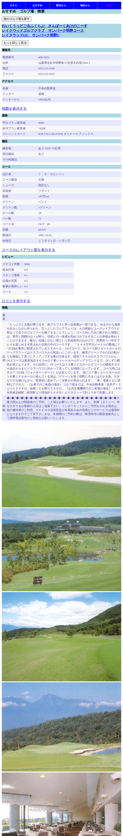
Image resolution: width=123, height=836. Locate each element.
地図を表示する (14, 108)
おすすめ (37, 5)
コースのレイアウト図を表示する (28, 250)
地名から (85, 5)
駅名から (61, 5)
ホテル (13, 5)
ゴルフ (109, 5)
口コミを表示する (16, 301)
